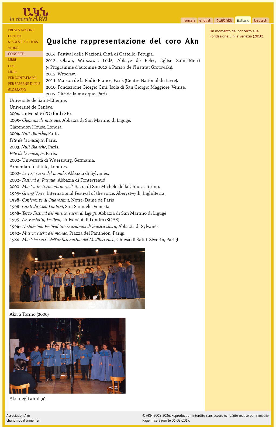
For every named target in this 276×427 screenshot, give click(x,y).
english (205, 20)
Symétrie (262, 415)
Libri (12, 60)
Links (13, 72)
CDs (11, 66)
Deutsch (260, 20)
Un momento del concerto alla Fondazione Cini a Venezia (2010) (236, 34)
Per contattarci (22, 78)
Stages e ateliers (23, 42)
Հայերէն (224, 20)
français (188, 20)
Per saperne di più (24, 84)
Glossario (17, 90)
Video (13, 48)
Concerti (16, 54)
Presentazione (21, 30)
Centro (14, 36)
